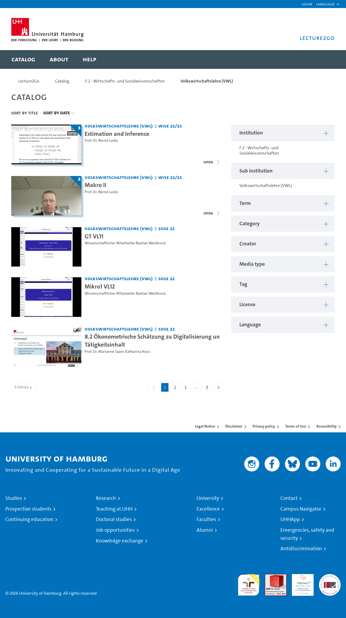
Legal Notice (205, 426)
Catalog (62, 81)
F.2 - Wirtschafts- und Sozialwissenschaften (125, 81)
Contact (289, 498)
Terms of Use (295, 426)
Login (307, 4)
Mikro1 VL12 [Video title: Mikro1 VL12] (100, 286)
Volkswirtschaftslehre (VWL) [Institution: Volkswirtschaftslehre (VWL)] (119, 125)
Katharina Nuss (137, 351)
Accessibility (326, 426)
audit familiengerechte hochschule (249, 583)
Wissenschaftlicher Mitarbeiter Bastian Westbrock (125, 243)
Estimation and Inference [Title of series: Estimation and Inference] (117, 134)
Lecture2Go (28, 81)
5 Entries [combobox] (23, 387)
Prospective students (28, 508)
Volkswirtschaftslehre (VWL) (206, 81)
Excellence (208, 508)
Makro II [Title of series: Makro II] (95, 185)
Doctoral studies (114, 519)
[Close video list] (212, 162)
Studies (13, 498)
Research (106, 498)
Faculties (206, 519)
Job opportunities (115, 530)
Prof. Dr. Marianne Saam (104, 351)
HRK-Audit (301, 577)
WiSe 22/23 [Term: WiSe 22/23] (170, 125)
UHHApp (290, 519)
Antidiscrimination (301, 548)
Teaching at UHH (114, 508)
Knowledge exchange (119, 540)
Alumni (205, 530)
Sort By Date (56, 113)
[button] (325, 4)
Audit (270, 577)
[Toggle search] (325, 59)
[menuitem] (23, 59)
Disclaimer (233, 426)
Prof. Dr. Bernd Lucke (101, 140)
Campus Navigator (300, 508)
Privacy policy (264, 426)
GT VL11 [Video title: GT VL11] (94, 236)
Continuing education (29, 519)
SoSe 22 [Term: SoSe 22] (166, 228)
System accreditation (330, 580)
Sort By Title (24, 113)
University (208, 498)
